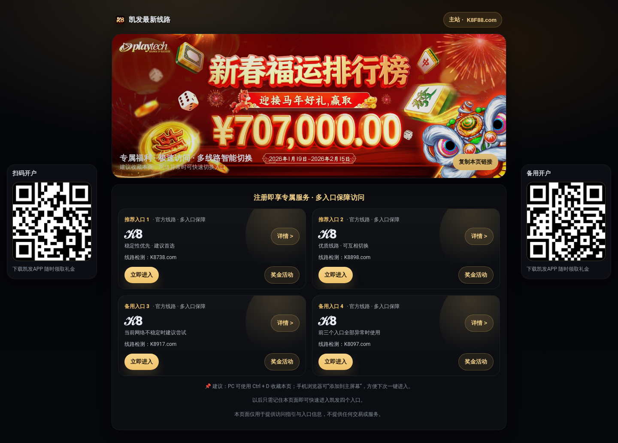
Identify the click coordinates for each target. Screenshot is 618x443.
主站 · (473, 19)
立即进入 (141, 275)
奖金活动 (282, 275)
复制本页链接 (475, 162)
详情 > (285, 236)
